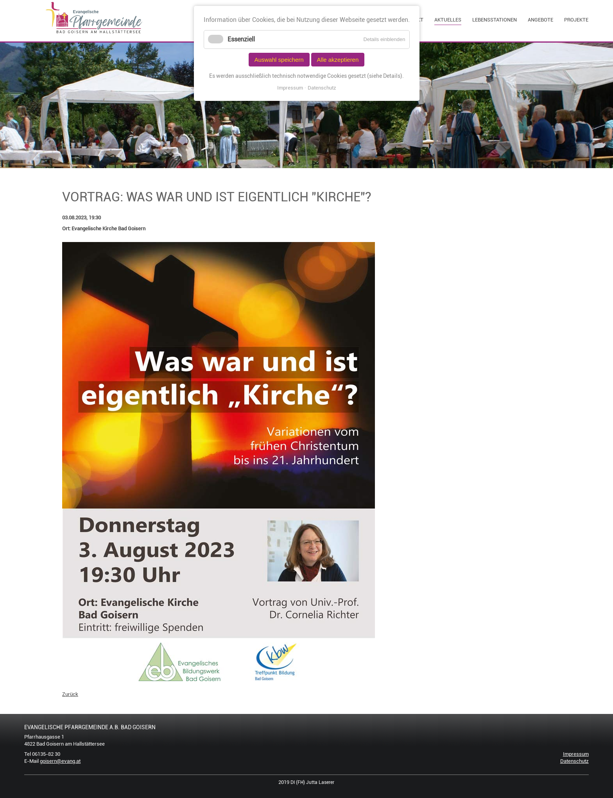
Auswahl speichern (279, 59)
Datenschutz (574, 761)
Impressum (576, 754)
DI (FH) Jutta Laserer (312, 782)
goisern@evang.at (60, 761)
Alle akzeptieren (338, 59)
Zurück (70, 694)
